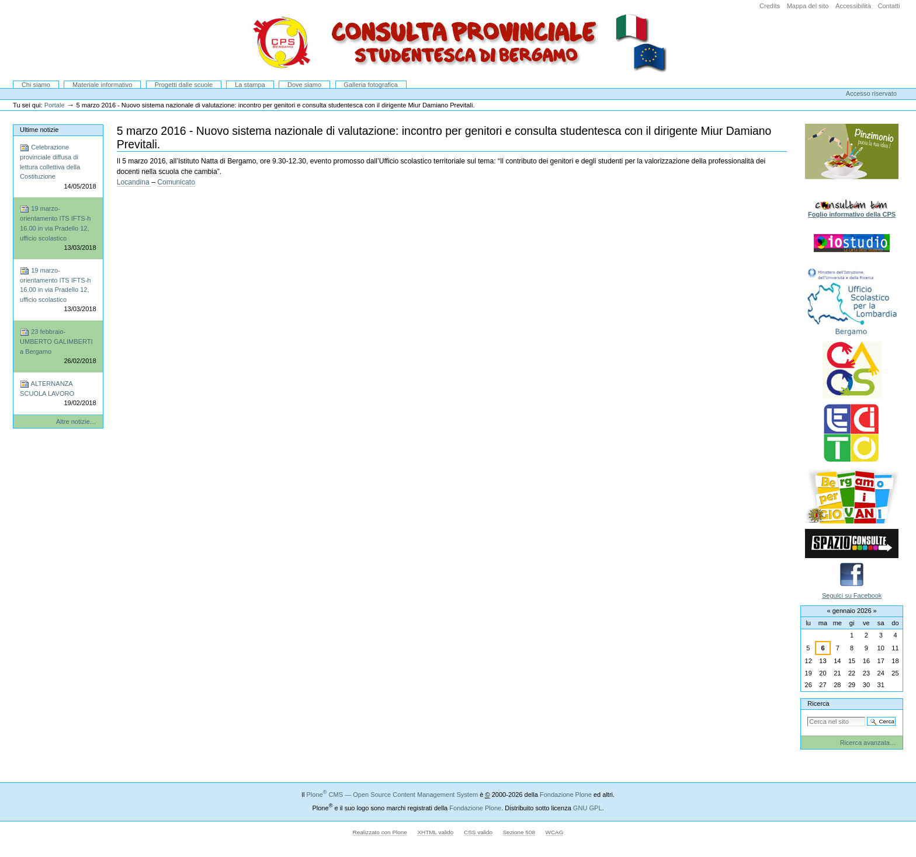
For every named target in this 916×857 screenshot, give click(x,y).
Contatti (888, 5)
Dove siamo (304, 84)
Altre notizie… (76, 421)
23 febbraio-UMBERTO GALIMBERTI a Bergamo (58, 347)
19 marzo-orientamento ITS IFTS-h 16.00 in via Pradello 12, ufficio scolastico (58, 228)
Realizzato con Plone (380, 832)
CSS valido (478, 832)
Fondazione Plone (566, 794)
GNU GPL (587, 807)
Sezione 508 (519, 832)
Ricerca (818, 703)
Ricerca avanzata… (868, 742)
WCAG (555, 832)
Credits (769, 5)
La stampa (250, 84)
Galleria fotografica (371, 84)
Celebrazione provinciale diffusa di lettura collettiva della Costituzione (58, 167)
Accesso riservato (871, 93)
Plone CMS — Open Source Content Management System (392, 794)
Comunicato (176, 182)
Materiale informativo (102, 84)
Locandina (134, 182)
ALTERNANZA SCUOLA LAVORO (58, 393)
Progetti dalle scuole (184, 84)
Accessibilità (853, 5)
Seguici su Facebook (852, 595)
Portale (54, 105)
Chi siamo (36, 84)
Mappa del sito (808, 5)
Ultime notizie (39, 129)
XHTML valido (435, 832)
